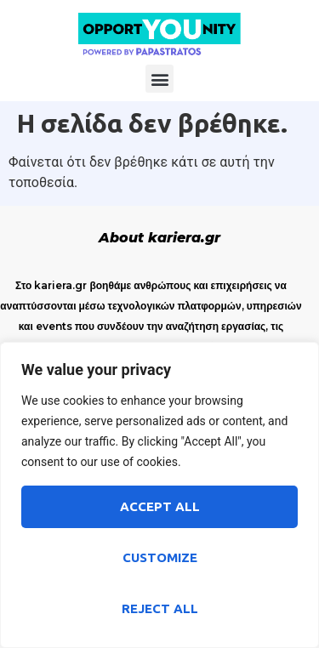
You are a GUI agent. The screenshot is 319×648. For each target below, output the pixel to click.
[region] (159, 495)
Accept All (160, 506)
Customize (159, 557)
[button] (159, 79)
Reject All (160, 608)
